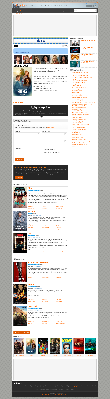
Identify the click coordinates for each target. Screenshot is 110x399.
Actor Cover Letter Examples (79, 119)
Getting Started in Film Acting (79, 84)
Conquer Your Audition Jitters (79, 129)
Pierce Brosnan (31, 299)
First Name (17, 131)
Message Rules (57, 394)
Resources (31, 10)
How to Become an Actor (78, 74)
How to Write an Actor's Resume (80, 112)
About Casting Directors (78, 89)
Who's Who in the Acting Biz (79, 87)
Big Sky (31, 355)
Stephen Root (45, 251)
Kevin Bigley (44, 208)
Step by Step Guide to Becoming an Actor (88, 41)
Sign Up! (19, 177)
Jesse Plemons (45, 279)
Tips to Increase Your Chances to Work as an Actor (87, 62)
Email (46, 131)
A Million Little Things (19, 355)
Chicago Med (90, 355)
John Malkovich (45, 225)
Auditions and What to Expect (79, 139)
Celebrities (43, 10)
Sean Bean (58, 299)
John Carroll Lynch (37, 50)
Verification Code (18, 148)
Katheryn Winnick (17, 50)
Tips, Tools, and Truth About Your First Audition (87, 48)
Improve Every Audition (77, 137)
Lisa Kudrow (58, 227)
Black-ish (43, 355)
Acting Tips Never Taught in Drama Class (87, 55)
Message (17, 138)
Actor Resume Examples (78, 115)
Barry (29, 233)
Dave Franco (30, 323)
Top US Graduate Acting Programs (80, 105)
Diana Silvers (30, 227)
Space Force (31, 211)
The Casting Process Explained (79, 97)
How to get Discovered (77, 122)
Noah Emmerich (45, 229)
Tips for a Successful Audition (79, 136)
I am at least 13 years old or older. (51, 152)
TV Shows (25, 332)
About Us (88, 3)
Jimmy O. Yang (59, 229)
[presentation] (26, 152)
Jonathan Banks (45, 277)
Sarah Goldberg (59, 251)
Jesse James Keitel (18, 52)
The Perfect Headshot (77, 109)
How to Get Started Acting (78, 82)
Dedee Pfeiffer (44, 50)
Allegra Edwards (59, 206)
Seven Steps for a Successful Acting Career (82, 141)
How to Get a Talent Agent (78, 126)
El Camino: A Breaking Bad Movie (38, 262)
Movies (63, 10)
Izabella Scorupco (31, 301)
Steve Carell (30, 225)
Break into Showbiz (76, 85)
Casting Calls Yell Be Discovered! (80, 95)
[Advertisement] (55, 25)
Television (53, 10)
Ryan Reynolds (31, 321)
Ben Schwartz (59, 225)
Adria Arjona (44, 323)
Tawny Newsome (45, 227)
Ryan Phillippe (30, 50)
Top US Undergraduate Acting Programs (82, 104)
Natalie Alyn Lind (57, 50)
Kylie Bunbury (24, 50)
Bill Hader (30, 251)
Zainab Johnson (31, 208)
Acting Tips (20, 10)
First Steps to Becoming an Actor (80, 75)
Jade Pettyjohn (63, 50)
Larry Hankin (58, 279)
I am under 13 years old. (49, 149)
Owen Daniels (59, 208)
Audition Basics (76, 132)
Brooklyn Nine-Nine (67, 355)
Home (17, 332)
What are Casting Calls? (78, 94)
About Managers (76, 92)
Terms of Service (51, 394)
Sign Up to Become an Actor (79, 79)
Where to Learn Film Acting (78, 100)
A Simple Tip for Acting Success (79, 144)
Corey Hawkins (59, 321)
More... (74, 146)
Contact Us (93, 3)
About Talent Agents (77, 90)
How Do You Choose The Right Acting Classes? (83, 102)
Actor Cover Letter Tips (77, 117)
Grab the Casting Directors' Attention (81, 124)
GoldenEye (31, 284)
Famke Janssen (45, 301)
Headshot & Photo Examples (79, 110)
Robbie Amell (30, 206)
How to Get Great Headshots (79, 107)
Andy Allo (44, 206)
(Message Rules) (50, 127)
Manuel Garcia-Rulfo (60, 323)
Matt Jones (58, 277)
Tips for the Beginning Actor (79, 121)
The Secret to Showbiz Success (80, 142)
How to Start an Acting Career (79, 80)
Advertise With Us (64, 394)
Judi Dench (44, 299)
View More (77, 386)
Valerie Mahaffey (25, 52)
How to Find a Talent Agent (78, 127)
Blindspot (55, 355)
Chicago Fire (78, 355)
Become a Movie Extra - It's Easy (80, 72)
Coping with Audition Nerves (79, 131)
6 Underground (32, 306)
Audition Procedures (77, 134)
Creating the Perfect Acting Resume (80, 114)
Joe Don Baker (59, 301)
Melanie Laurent (45, 321)
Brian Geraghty (50, 50)
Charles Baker (31, 279)
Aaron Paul (30, 277)
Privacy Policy (44, 394)
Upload (30, 188)
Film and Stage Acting (77, 99)
